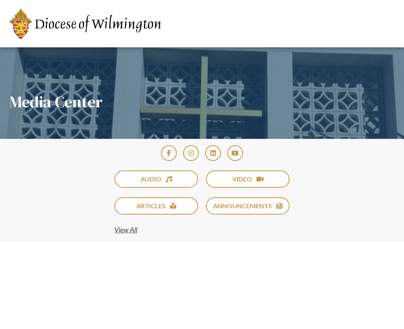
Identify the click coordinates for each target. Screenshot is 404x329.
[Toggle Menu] (382, 23)
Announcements (247, 205)
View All (125, 229)
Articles (156, 205)
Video (248, 179)
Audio (156, 179)
